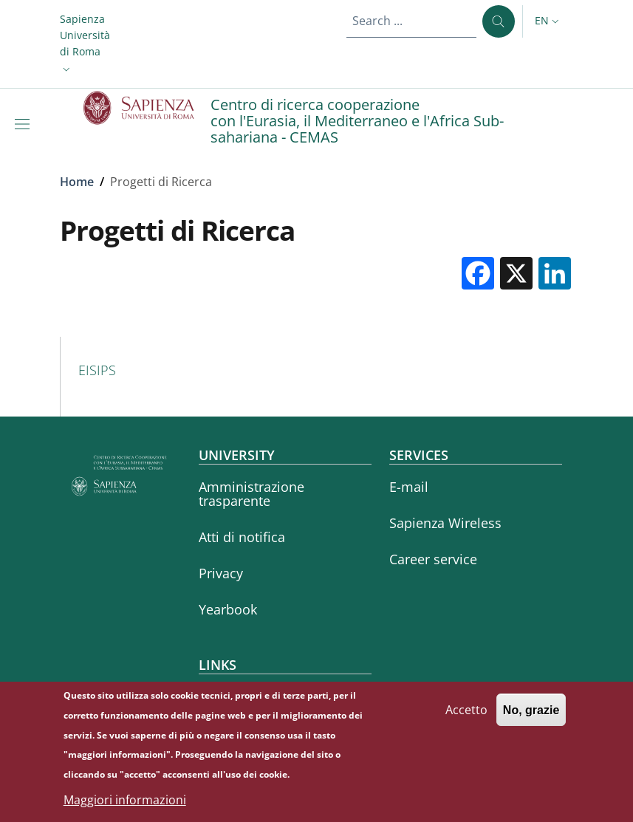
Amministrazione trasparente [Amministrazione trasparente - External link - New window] (251, 494)
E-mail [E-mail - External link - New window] (408, 487)
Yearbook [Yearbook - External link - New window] (228, 609)
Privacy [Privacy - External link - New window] (221, 573)
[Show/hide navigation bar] (25, 124)
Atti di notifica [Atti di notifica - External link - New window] (242, 537)
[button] (85, 44)
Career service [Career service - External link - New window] (433, 559)
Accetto (466, 716)
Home (77, 182)
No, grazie (531, 716)
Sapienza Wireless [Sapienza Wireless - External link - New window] (445, 523)
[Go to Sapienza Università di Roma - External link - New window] (147, 108)
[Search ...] (498, 21)
